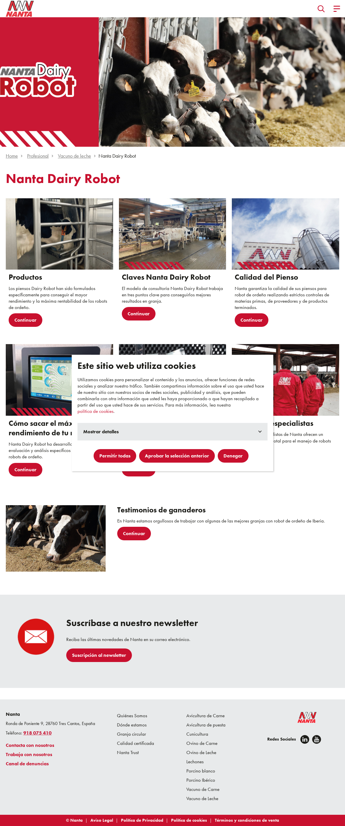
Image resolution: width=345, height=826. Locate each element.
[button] (321, 8)
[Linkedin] (304, 739)
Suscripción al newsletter (99, 655)
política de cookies (95, 411)
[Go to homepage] (20, 8)
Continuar (25, 320)
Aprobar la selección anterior (177, 456)
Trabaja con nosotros (29, 754)
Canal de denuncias (27, 763)
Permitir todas (114, 456)
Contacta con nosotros (30, 745)
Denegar (233, 456)
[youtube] (316, 739)
